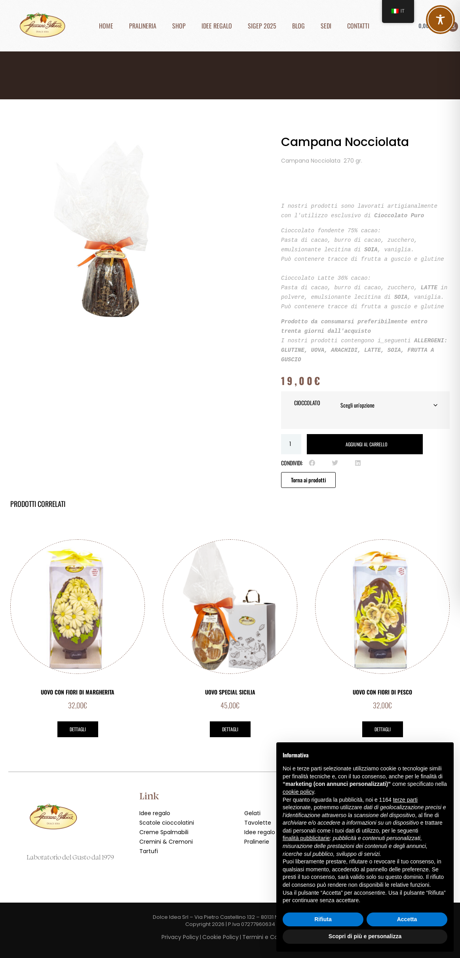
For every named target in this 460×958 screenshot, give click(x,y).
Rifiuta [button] (323, 919)
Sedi (326, 25)
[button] (312, 463)
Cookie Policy (220, 937)
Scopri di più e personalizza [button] (365, 936)
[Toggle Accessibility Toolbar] (440, 19)
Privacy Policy (180, 937)
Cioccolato (307, 402)
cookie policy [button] (298, 792)
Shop (179, 25)
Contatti (358, 25)
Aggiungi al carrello (366, 444)
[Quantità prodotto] (291, 444)
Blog (298, 25)
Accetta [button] (407, 919)
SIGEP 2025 (262, 25)
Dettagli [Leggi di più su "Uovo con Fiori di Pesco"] (382, 729)
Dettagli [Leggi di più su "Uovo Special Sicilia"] (230, 729)
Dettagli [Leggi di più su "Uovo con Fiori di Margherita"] (78, 729)
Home (106, 25)
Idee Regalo (216, 25)
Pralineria (142, 25)
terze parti (405, 800)
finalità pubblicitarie (306, 838)
